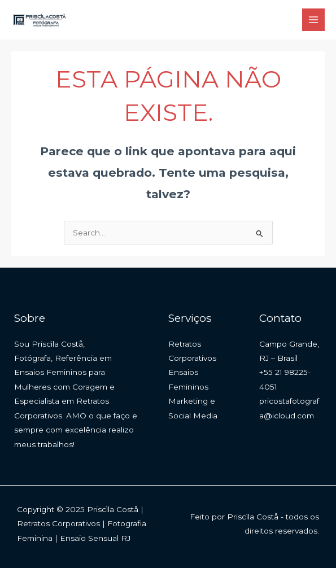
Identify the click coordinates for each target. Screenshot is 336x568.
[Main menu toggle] (313, 20)
